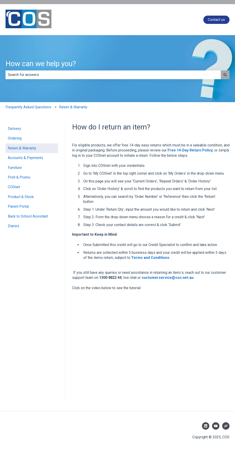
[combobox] (113, 74)
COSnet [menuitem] (14, 187)
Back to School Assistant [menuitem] (28, 216)
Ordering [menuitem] (15, 138)
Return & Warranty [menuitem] (22, 148)
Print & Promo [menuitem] (19, 177)
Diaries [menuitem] (13, 226)
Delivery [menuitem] (14, 128)
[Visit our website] (225, 426)
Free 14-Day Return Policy (190, 150)
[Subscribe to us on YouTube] (215, 426)
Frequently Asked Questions (28, 107)
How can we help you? (41, 63)
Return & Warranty (73, 107)
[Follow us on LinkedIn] (205, 426)
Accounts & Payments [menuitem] (25, 158)
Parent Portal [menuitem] (18, 206)
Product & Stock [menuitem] (21, 197)
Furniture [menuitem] (15, 167)
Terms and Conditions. (150, 257)
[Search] (225, 74)
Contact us (216, 19)
